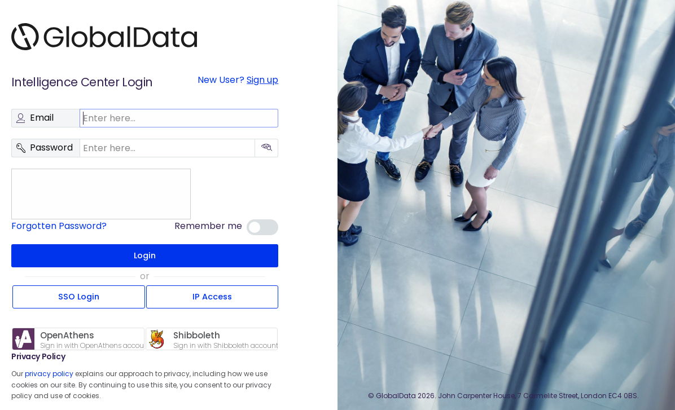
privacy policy (49, 373)
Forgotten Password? (59, 225)
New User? (238, 79)
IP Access (212, 296)
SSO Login (78, 296)
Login (145, 255)
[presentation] (99, 194)
